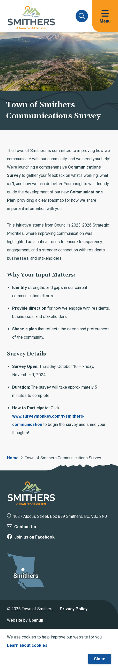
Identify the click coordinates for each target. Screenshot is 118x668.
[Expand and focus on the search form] (82, 16)
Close (99, 658)
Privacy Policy (73, 608)
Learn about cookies (27, 645)
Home (13, 457)
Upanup (36, 620)
